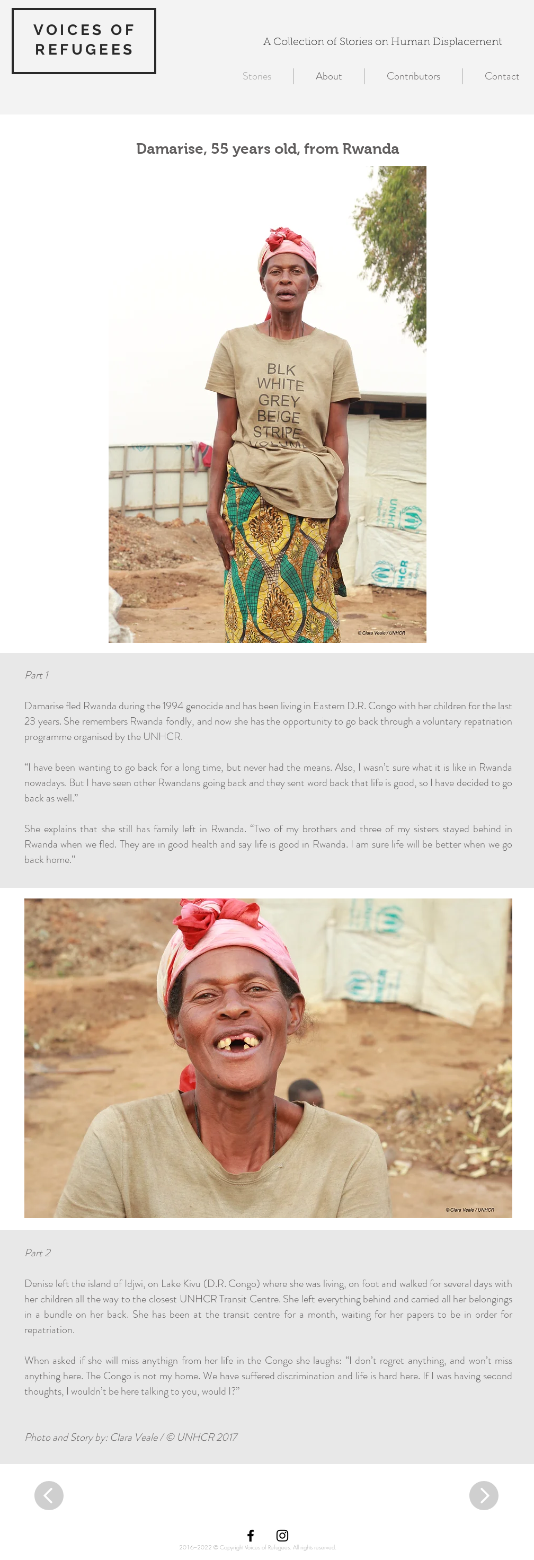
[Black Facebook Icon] (251, 1536)
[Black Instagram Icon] (282, 1536)
